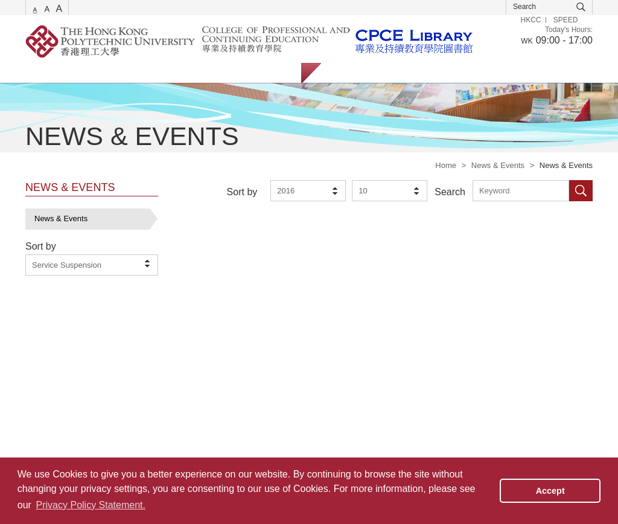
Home (445, 165)
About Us (272, 72)
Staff (396, 72)
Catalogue (97, 72)
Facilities (217, 72)
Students (348, 72)
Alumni (440, 72)
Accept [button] (550, 491)
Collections (158, 72)
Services (40, 72)
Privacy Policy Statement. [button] (90, 505)
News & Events (497, 165)
